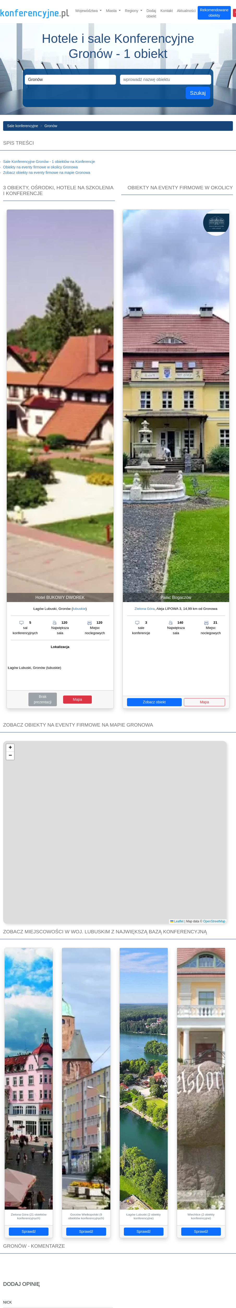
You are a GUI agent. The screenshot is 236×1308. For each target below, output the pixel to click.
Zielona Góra (145, 609)
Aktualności (186, 11)
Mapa (77, 699)
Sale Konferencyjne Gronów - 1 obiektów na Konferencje (49, 162)
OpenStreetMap (214, 921)
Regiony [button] (132, 11)
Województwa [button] (87, 11)
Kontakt (166, 11)
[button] (10, 748)
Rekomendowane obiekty (214, 12)
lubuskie (79, 609)
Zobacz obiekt (154, 702)
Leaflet (177, 921)
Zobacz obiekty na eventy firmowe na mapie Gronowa (46, 172)
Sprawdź (29, 1231)
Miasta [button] (112, 11)
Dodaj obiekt (151, 13)
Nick (7, 1302)
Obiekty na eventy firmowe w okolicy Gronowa (40, 167)
